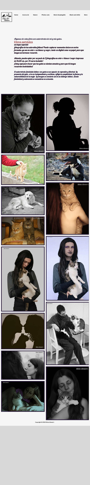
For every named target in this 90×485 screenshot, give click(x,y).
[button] (35, 15)
